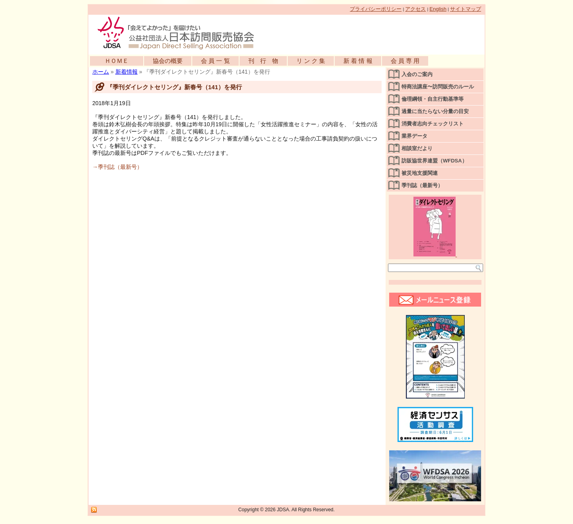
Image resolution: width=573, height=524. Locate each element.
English (437, 9)
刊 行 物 (263, 60)
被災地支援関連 (419, 173)
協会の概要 (168, 60)
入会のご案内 (417, 74)
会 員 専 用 (405, 60)
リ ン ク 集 (310, 60)
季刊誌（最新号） (422, 185)
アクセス (415, 9)
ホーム (100, 71)
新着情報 (126, 71)
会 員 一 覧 (215, 60)
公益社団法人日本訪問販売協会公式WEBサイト (179, 33)
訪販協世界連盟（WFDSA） (434, 161)
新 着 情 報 (357, 60)
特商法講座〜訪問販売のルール (437, 87)
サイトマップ (465, 9)
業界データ (414, 136)
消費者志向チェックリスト (432, 124)
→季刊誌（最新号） (117, 167)
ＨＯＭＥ (116, 60)
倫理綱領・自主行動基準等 (432, 99)
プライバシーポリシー (375, 9)
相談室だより (417, 148)
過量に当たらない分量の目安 (435, 111)
